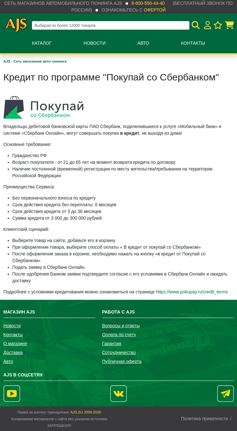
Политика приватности (204, 418)
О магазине (15, 343)
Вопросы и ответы (121, 325)
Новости (94, 43)
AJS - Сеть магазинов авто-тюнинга (35, 61)
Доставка (13, 352)
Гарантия (111, 343)
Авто (143, 43)
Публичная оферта (122, 361)
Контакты (193, 43)
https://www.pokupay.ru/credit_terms (192, 291)
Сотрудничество (119, 352)
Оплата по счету (119, 334)
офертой (154, 9)
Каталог (42, 43)
